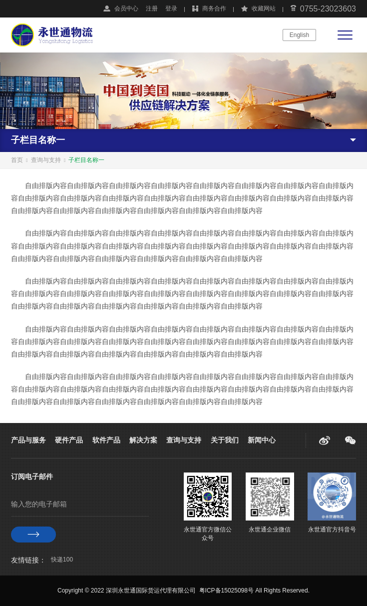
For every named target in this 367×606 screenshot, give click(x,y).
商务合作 (214, 8)
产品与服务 (28, 440)
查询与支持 (46, 160)
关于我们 (225, 440)
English (299, 35)
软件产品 (106, 440)
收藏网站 (264, 8)
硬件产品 (69, 440)
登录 (171, 8)
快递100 (62, 559)
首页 (17, 160)
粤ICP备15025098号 (226, 590)
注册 (152, 8)
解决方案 (143, 440)
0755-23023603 (328, 8)
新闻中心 (262, 440)
